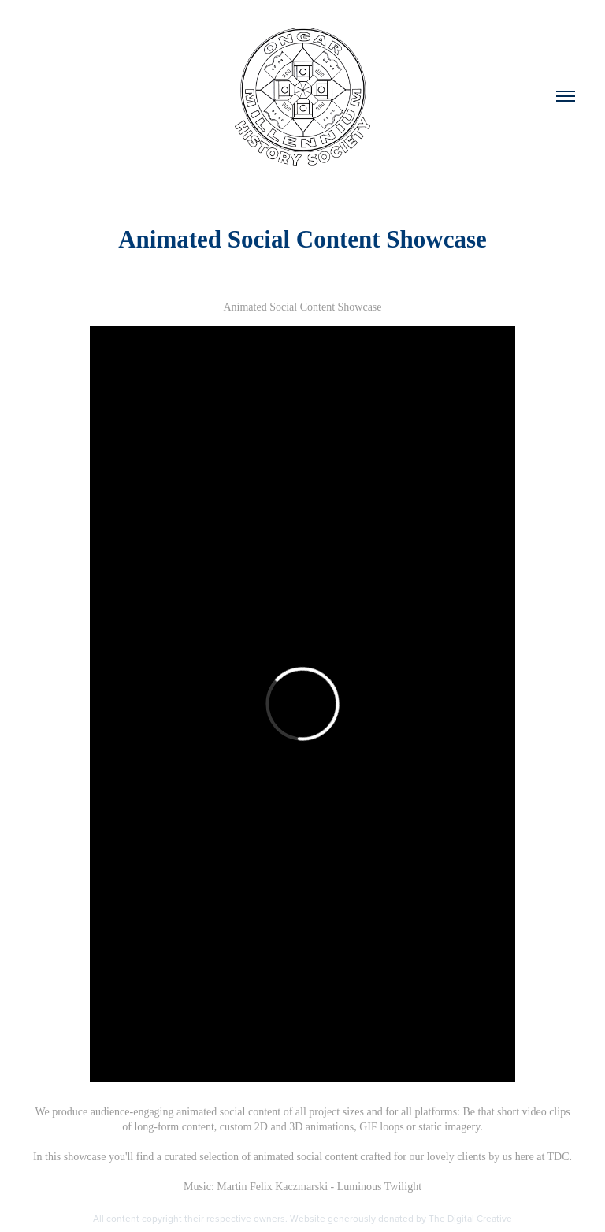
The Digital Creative (470, 1218)
